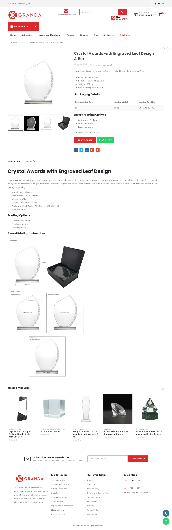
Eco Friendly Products (60, 484)
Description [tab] (14, 161)
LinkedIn (87, 150)
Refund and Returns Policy (98, 493)
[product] (22, 409)
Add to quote (85, 140)
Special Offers (93, 510)
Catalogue (125, 35)
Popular (70, 35)
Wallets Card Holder (59, 488)
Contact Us (108, 35)
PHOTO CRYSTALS (59, 429)
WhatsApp (105, 140)
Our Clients (92, 501)
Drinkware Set (57, 501)
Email (97, 150)
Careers (90, 505)
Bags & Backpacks (59, 497)
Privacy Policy (93, 488)
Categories (26, 35)
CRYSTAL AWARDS (92, 132)
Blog (96, 35)
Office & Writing (57, 510)
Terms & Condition (95, 497)
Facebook (76, 150)
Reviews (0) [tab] (30, 161)
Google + (92, 150)
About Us (84, 35)
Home (13, 35)
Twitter (81, 150)
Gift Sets (54, 493)
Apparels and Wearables (62, 505)
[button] (161, 389)
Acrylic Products (58, 514)
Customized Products (49, 35)
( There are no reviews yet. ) (101, 65)
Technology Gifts (58, 480)
